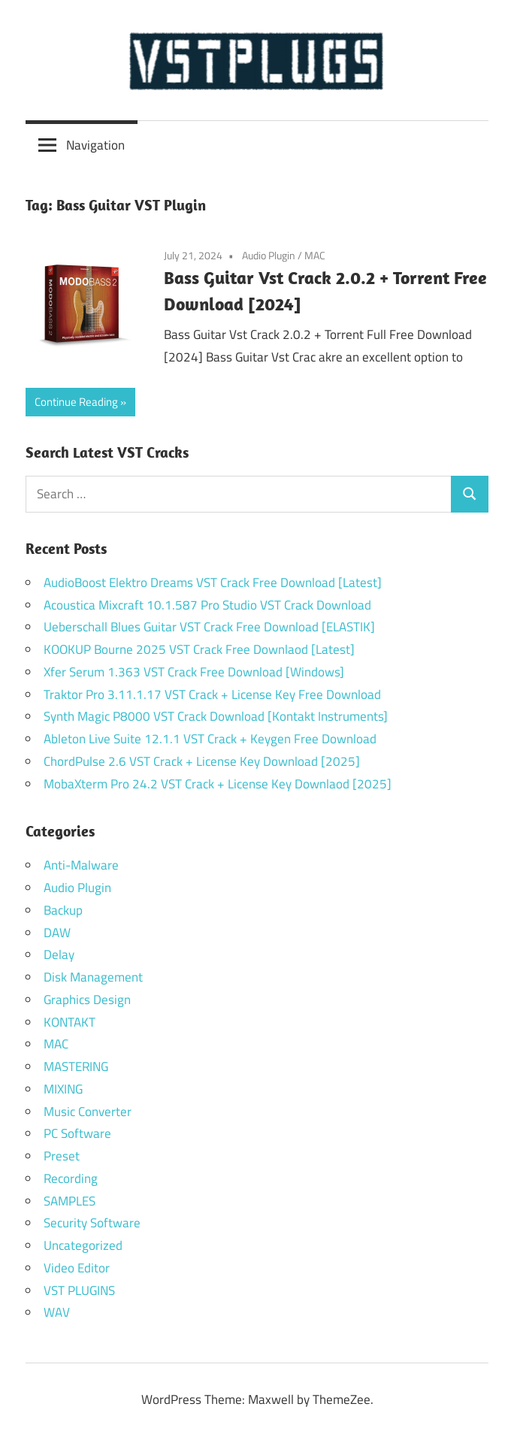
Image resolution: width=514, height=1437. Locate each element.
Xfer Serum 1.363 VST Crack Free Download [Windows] (194, 672)
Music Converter (88, 1111)
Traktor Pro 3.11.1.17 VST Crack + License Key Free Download (212, 694)
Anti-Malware (81, 865)
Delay (59, 954)
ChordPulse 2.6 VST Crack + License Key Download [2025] (202, 761)
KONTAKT (69, 1022)
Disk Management (93, 977)
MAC (314, 255)
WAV (57, 1312)
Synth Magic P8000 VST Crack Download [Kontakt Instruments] (216, 716)
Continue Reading (76, 401)
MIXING (63, 1089)
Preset (62, 1156)
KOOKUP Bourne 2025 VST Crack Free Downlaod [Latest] (199, 649)
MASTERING (76, 1066)
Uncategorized (83, 1245)
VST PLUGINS (79, 1290)
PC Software (77, 1133)
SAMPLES (69, 1201)
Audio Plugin (268, 255)
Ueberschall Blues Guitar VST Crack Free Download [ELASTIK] (209, 627)
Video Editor (77, 1268)
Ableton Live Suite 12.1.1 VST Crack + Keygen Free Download (210, 739)
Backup (63, 910)
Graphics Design (87, 999)
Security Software (92, 1223)
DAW (57, 932)
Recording (71, 1178)
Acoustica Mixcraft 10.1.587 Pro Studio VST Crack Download (207, 605)
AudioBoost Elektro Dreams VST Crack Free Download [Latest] (213, 582)
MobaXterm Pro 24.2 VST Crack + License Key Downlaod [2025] (218, 784)
